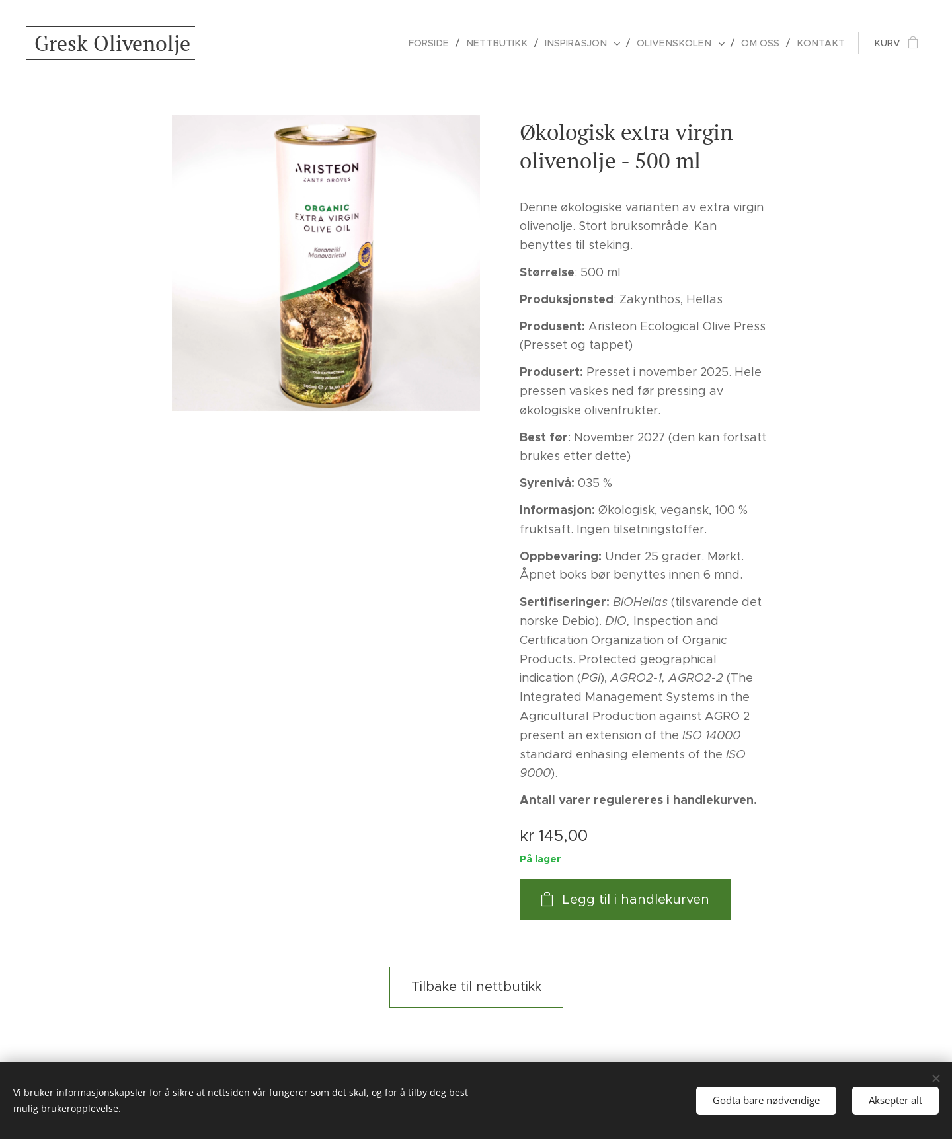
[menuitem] (443, 42)
